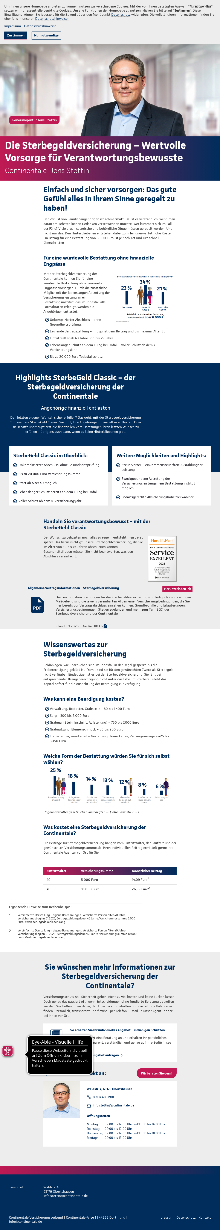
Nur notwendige (46, 35)
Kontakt (205, 1217)
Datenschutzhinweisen (52, 19)
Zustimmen (15, 35)
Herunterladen (175, 589)
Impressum (12, 26)
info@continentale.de (25, 1221)
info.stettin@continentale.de (113, 1105)
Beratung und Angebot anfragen (94, 1055)
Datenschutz (120, 14)
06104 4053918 (103, 1097)
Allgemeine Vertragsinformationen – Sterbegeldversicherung (73, 588)
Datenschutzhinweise (40, 26)
